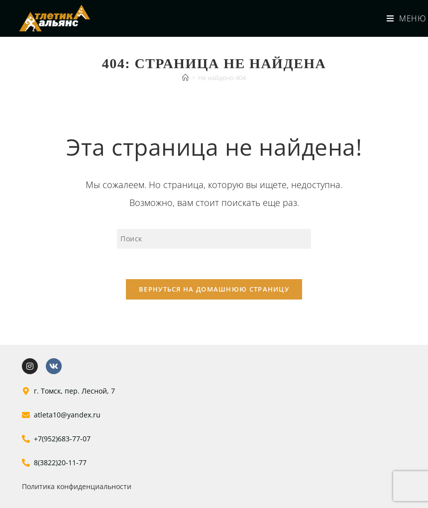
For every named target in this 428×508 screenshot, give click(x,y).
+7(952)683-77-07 (62, 438)
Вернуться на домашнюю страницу (214, 289)
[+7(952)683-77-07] (26, 439)
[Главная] (185, 77)
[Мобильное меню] (402, 18)
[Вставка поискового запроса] (214, 239)
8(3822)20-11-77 (60, 462)
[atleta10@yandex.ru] (26, 415)
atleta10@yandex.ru (67, 414)
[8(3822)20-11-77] (26, 463)
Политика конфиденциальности (76, 486)
